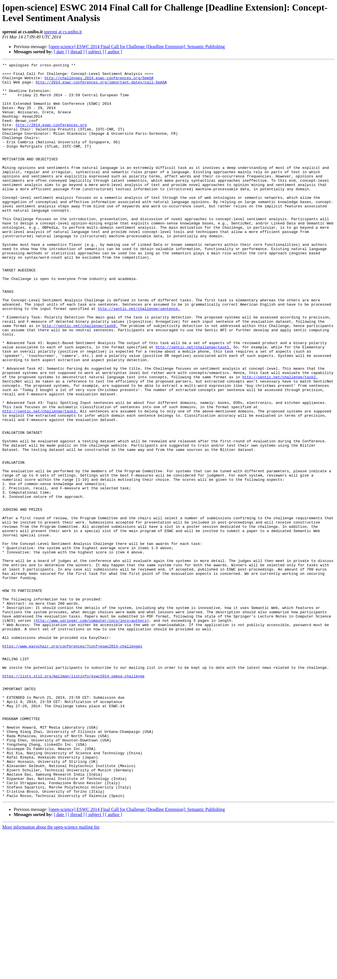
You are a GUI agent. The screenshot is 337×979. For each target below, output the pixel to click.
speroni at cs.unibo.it (63, 31)
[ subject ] (95, 51)
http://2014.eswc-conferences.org (51, 137)
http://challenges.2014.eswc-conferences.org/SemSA (98, 81)
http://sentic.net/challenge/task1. (193, 404)
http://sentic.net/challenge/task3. (40, 481)
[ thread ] (76, 51)
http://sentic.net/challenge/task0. (80, 378)
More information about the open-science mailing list (50, 974)
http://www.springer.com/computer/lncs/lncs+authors (91, 732)
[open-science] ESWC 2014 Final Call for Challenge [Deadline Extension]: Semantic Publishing (137, 46)
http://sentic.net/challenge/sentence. (139, 358)
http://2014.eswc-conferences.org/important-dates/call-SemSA (101, 86)
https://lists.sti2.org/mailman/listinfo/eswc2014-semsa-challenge (73, 799)
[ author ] (113, 51)
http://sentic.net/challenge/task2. (280, 440)
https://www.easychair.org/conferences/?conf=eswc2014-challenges (72, 763)
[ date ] (60, 51)
